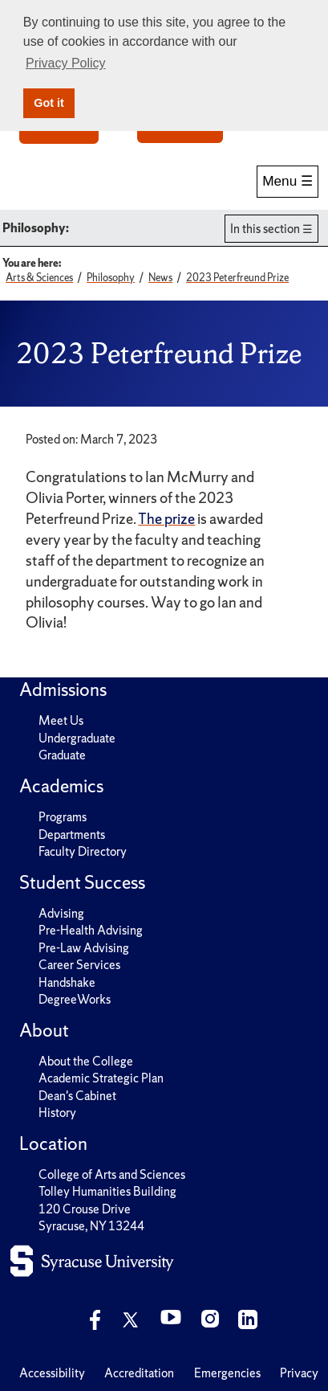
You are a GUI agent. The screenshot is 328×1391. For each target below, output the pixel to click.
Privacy (299, 1372)
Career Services (79, 964)
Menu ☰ (287, 181)
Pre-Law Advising (83, 947)
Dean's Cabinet (77, 1095)
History (57, 1112)
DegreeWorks (74, 999)
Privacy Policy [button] (66, 63)
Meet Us (60, 720)
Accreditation (139, 1372)
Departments (71, 834)
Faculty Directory (82, 851)
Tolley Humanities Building (107, 1191)
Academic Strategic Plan (101, 1078)
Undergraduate (76, 738)
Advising (61, 913)
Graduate (62, 755)
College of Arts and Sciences (111, 1174)
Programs (62, 816)
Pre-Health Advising (90, 930)
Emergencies (227, 1372)
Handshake (66, 982)
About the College (85, 1061)
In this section (265, 228)
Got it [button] (49, 102)
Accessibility (52, 1372)
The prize (166, 519)
